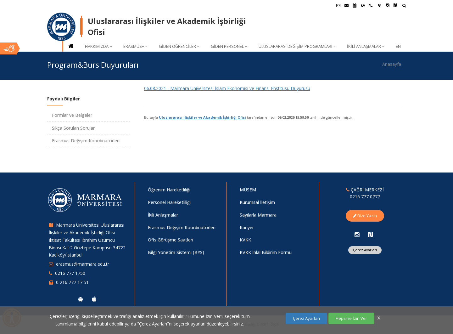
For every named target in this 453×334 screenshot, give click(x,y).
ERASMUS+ (135, 46)
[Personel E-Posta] (346, 5)
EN (398, 46)
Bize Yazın (365, 215)
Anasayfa (391, 64)
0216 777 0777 (365, 197)
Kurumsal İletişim (257, 202)
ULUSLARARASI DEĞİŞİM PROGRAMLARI (297, 46)
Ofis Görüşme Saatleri (170, 240)
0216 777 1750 (70, 273)
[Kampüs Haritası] (379, 5)
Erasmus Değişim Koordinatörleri (86, 141)
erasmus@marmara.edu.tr (82, 264)
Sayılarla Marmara (258, 215)
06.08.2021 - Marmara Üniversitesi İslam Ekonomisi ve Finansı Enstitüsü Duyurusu (227, 88)
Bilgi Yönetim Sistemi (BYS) (176, 252)
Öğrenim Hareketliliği (169, 190)
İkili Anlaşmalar (163, 215)
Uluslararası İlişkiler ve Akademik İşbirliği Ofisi (202, 117)
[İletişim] (371, 5)
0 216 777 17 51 (72, 282)
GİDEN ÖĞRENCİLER (179, 46)
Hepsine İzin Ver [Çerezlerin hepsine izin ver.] (351, 318)
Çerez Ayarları (365, 249)
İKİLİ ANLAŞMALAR (365, 46)
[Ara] (404, 6)
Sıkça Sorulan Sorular (73, 128)
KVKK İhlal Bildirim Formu (266, 252)
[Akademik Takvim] (354, 5)
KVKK (245, 240)
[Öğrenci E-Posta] (338, 5)
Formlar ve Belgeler (72, 115)
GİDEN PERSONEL (229, 46)
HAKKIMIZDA (98, 46)
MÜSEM (248, 190)
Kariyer (247, 227)
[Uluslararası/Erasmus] (363, 5)
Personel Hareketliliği (169, 202)
